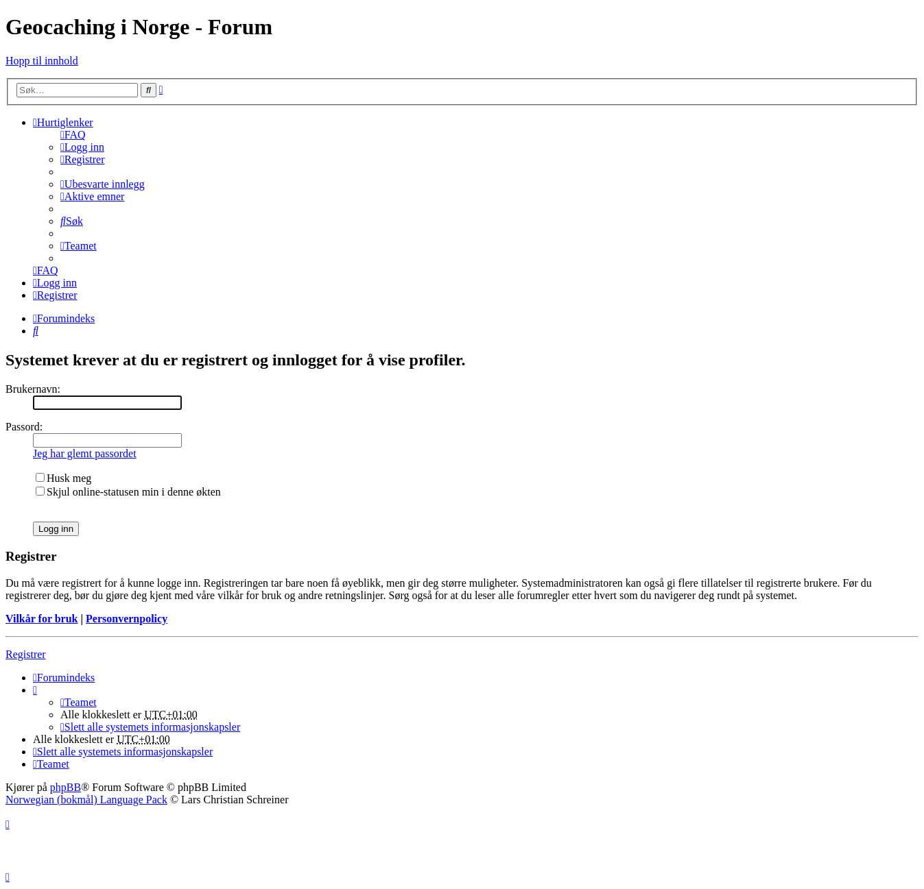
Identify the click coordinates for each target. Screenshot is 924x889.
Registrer (25, 654)
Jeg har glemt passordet (85, 453)
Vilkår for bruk (41, 618)
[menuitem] (73, 135)
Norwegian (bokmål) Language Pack (86, 799)
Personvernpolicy (126, 618)
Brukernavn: (32, 389)
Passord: (24, 427)
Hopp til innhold (41, 60)
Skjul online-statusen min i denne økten (128, 492)
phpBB (65, 787)
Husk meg (63, 478)
